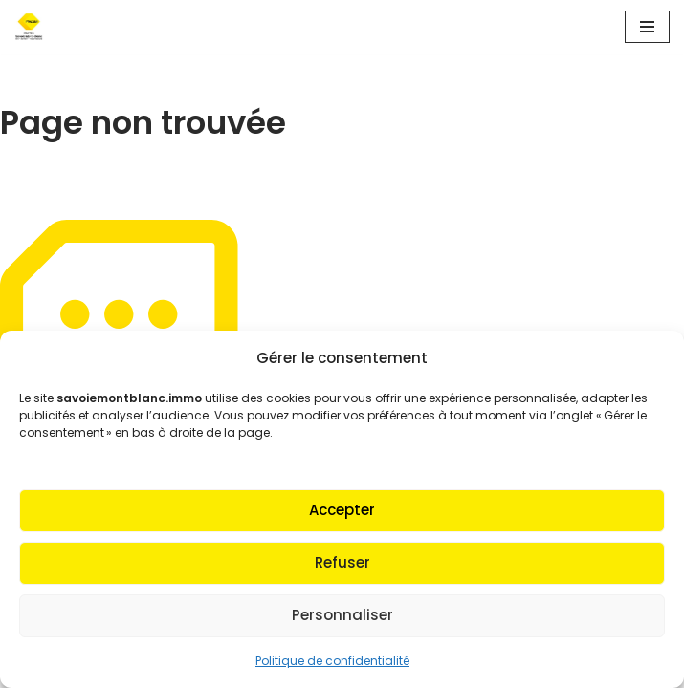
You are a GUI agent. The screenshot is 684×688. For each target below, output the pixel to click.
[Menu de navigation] (647, 27)
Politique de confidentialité (332, 661)
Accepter (342, 510)
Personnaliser (342, 615)
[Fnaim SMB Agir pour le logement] (34, 26)
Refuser (342, 562)
